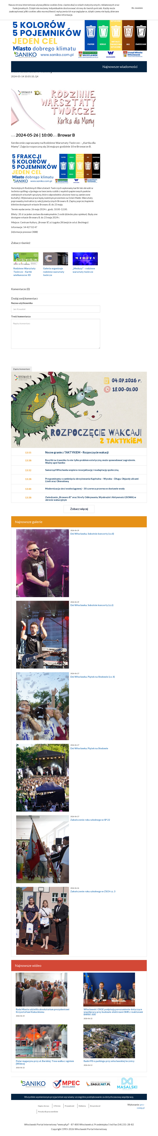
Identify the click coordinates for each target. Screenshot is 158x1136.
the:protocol (95, 1106)
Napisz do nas (43, 1106)
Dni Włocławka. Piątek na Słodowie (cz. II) (92, 676)
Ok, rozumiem (137, 8)
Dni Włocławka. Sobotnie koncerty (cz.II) (92, 533)
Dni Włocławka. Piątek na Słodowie (89, 748)
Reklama (82, 1106)
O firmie (57, 1106)
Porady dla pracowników (48, 1111)
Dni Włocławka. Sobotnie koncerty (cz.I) (91, 605)
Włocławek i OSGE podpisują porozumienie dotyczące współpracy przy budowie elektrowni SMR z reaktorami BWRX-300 (113, 1012)
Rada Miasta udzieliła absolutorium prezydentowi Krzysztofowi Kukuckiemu (42, 1010)
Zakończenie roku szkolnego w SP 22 (90, 819)
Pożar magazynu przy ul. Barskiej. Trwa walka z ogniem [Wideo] (45, 1062)
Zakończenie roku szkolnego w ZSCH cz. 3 (92, 891)
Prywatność (69, 1106)
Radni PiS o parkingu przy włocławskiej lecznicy (109, 1061)
